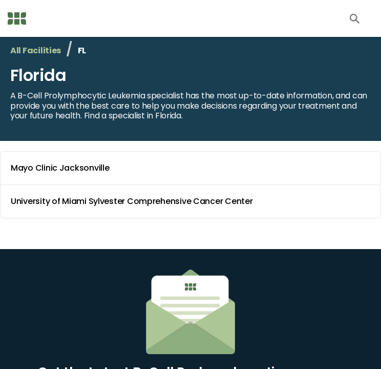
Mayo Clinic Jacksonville (192, 168)
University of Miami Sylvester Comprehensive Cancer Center (192, 201)
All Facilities (35, 50)
